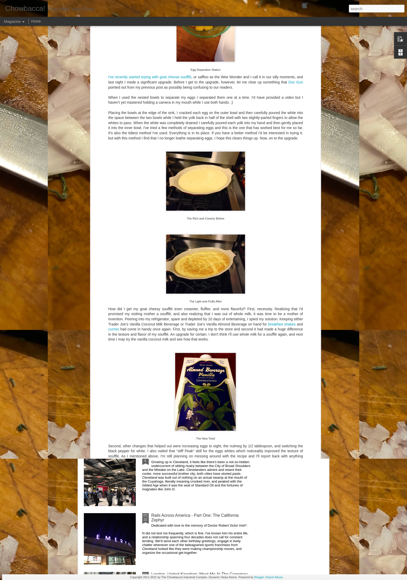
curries (113, 199)
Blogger (259, 577)
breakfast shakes (282, 194)
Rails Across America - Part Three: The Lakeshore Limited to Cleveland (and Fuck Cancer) (197, 400)
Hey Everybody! (166, 280)
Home (36, 21)
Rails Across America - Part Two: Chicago (189, 456)
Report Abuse (274, 577)
